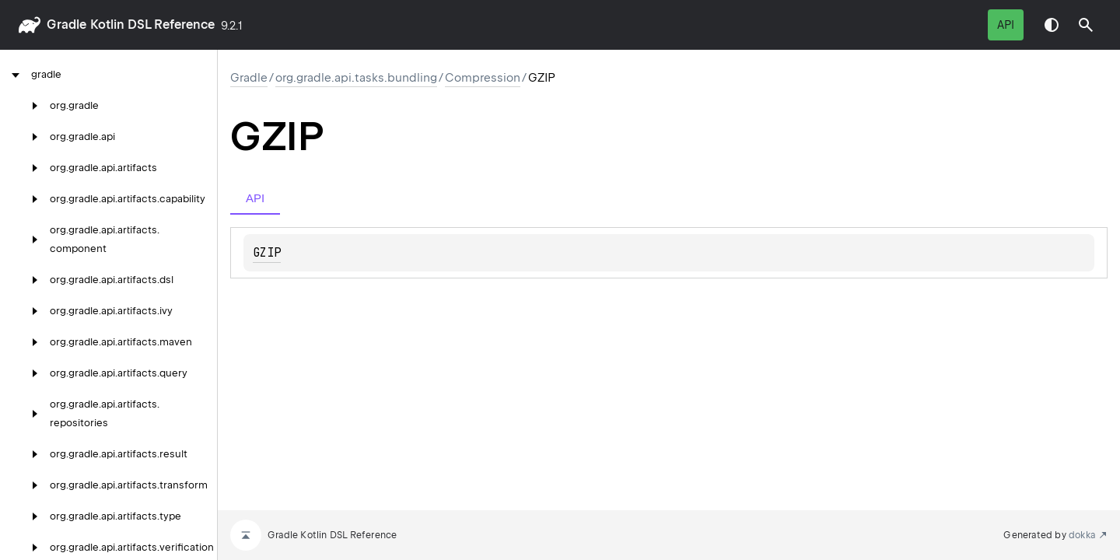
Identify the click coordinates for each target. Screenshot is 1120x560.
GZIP (267, 253)
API (1005, 25)
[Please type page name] (1085, 24)
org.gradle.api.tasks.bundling (356, 78)
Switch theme (1051, 24)
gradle (66, 24)
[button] (1085, 24)
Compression (482, 78)
